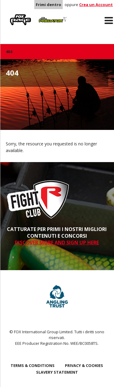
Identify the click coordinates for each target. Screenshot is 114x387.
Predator (45, 15)
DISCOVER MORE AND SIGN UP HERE (57, 242)
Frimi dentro (48, 4)
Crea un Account (96, 4)
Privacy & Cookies (84, 365)
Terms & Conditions (33, 365)
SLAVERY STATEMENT (57, 372)
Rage (11, 15)
